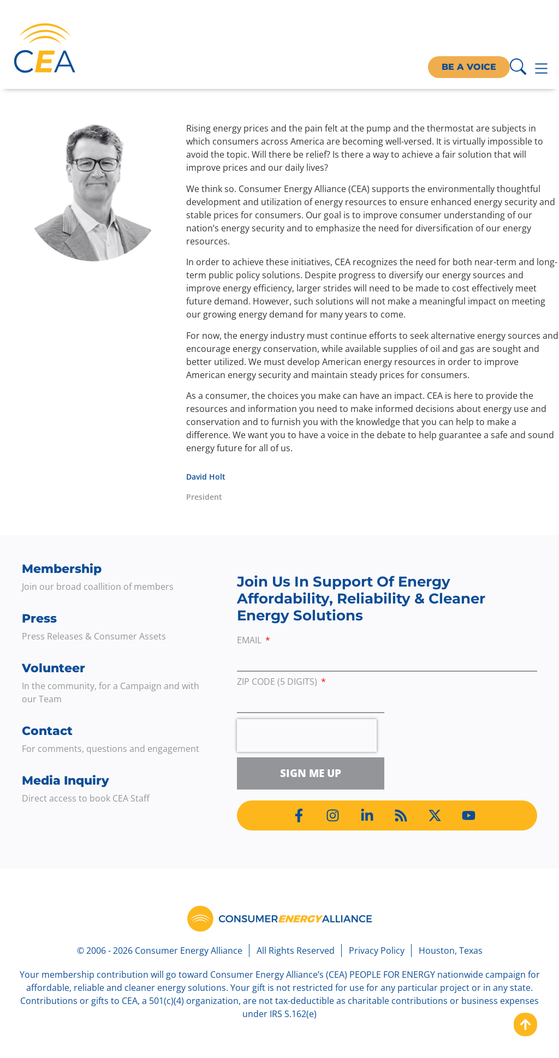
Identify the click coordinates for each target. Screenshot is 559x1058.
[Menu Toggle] (541, 68)
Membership (62, 568)
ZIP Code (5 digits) (278, 682)
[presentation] (307, 735)
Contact (47, 731)
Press (39, 618)
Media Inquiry (65, 780)
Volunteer (53, 668)
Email (250, 641)
